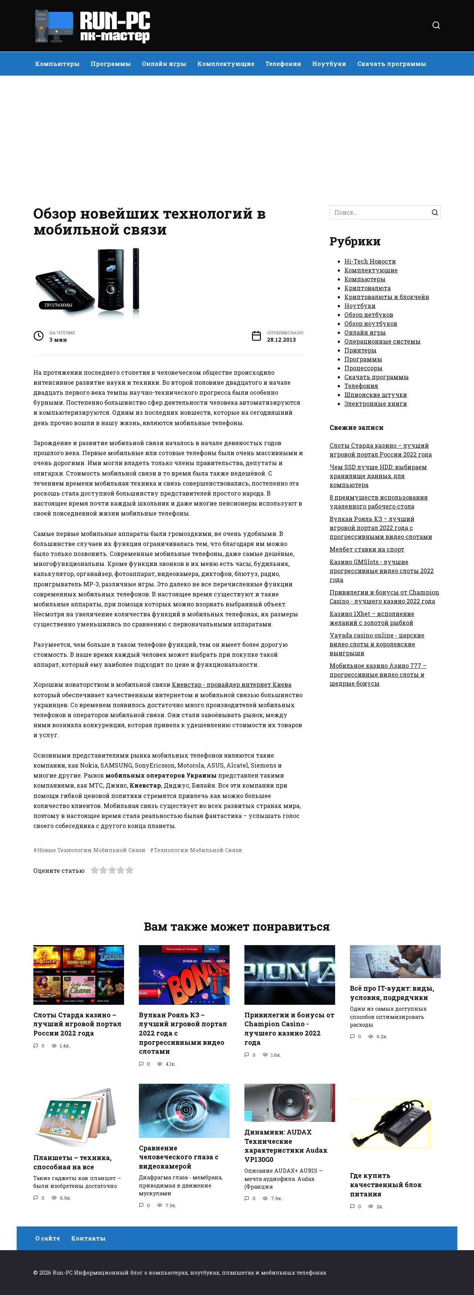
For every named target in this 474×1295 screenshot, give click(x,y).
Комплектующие (225, 63)
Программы (111, 63)
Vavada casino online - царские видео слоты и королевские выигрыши (377, 644)
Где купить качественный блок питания (386, 1184)
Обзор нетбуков (368, 314)
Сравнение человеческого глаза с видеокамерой (178, 1157)
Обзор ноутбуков (370, 323)
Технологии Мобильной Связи (198, 850)
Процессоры (363, 368)
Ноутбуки (329, 63)
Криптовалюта (367, 288)
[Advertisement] (237, 139)
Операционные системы (382, 341)
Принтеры (360, 350)
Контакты (88, 1238)
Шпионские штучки (375, 394)
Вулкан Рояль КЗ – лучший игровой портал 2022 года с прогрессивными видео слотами (381, 527)
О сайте (47, 1238)
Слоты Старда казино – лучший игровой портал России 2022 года (77, 1024)
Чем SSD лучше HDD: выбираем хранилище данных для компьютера (378, 475)
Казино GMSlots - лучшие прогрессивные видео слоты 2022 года (382, 570)
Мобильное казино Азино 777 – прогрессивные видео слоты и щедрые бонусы (378, 674)
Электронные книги (375, 403)
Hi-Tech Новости (370, 261)
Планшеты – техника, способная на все (72, 1162)
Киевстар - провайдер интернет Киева (231, 684)
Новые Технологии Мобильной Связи (91, 850)
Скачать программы (391, 63)
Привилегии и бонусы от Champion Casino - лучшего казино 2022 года (289, 1029)
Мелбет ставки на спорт (367, 549)
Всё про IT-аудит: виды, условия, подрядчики (392, 993)
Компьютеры (57, 63)
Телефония (283, 63)
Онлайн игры (164, 63)
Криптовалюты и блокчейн (386, 297)
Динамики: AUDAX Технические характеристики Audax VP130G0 (286, 1146)
